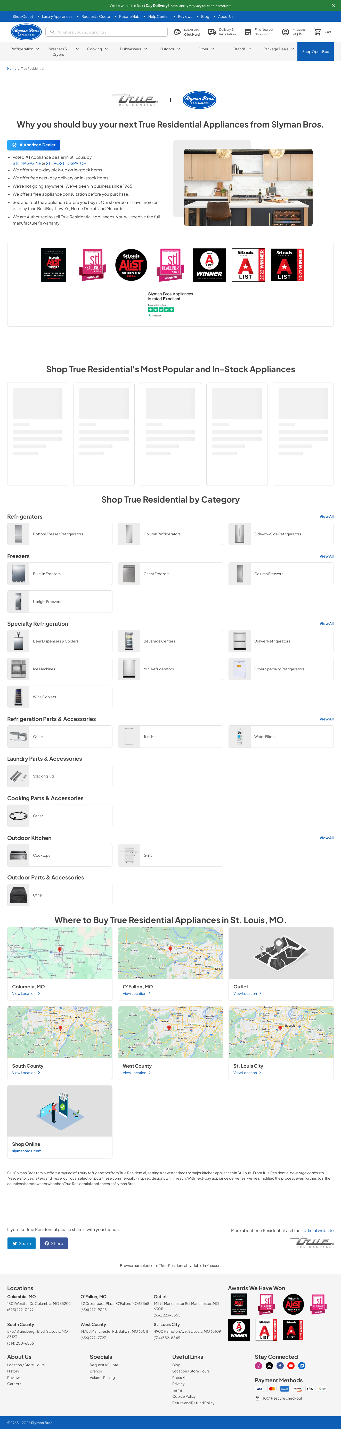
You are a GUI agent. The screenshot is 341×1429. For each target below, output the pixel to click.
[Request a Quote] (96, 16)
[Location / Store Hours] (26, 1364)
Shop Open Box (315, 51)
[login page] (293, 32)
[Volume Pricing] (102, 1377)
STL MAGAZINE (27, 163)
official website (319, 1230)
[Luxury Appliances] (57, 16)
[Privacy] (178, 1383)
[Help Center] (158, 16)
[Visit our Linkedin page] (301, 1365)
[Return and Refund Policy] (193, 1402)
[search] (106, 32)
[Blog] (205, 16)
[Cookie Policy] (184, 1396)
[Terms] (177, 1390)
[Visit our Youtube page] (291, 1365)
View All (327, 516)
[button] (333, 5)
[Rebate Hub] (129, 16)
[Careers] (14, 1383)
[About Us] (225, 16)
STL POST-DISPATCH (66, 163)
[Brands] (96, 1371)
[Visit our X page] (269, 1365)
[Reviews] (185, 16)
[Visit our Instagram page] (258, 1365)
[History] (13, 1371)
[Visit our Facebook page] (280, 1365)
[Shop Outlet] (23, 16)
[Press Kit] (179, 1377)
